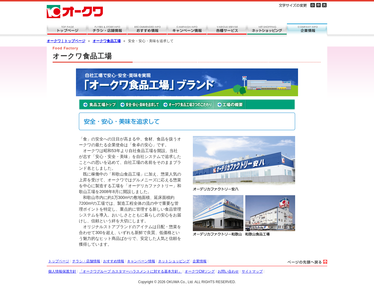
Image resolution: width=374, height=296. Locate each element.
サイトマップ (252, 271)
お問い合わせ (228, 271)
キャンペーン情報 (141, 261)
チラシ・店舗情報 (86, 261)
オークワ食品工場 (107, 41)
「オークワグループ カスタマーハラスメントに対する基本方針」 (130, 271)
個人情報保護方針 (62, 271)
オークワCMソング (200, 271)
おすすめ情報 (113, 261)
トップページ (58, 261)
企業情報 (200, 261)
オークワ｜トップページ (66, 41)
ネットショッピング (174, 261)
